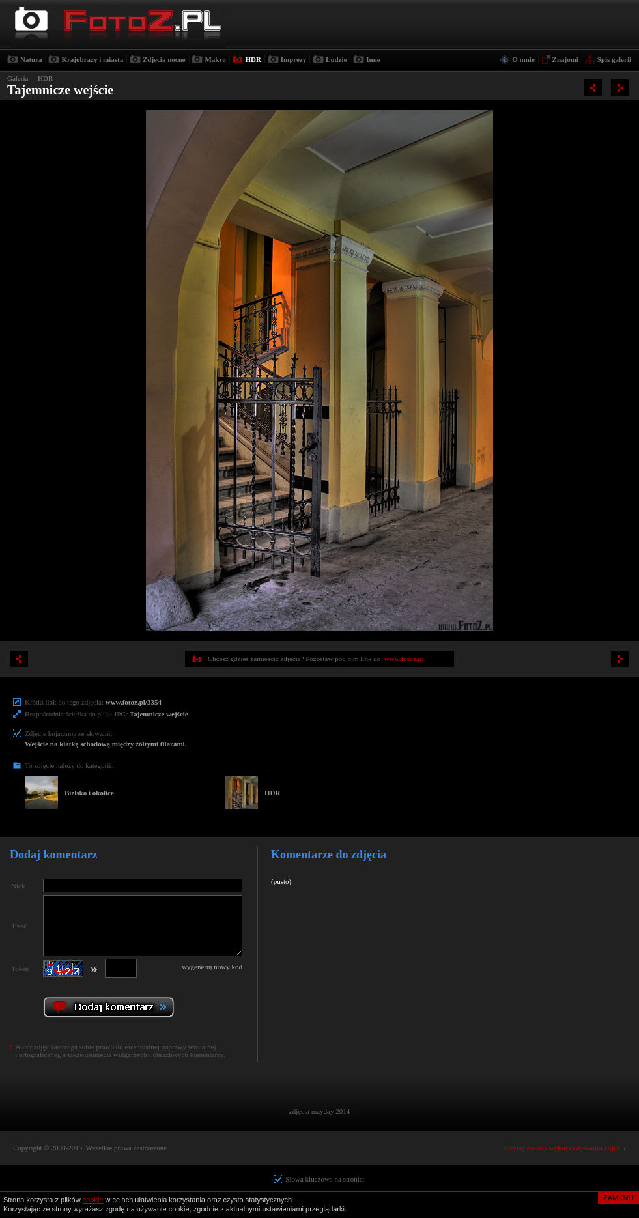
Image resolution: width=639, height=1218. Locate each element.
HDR (253, 59)
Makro (215, 59)
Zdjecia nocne (164, 59)
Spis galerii (614, 59)
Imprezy (294, 59)
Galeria (17, 78)
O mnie (523, 59)
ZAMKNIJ (618, 1198)
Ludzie (336, 59)
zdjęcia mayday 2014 (319, 1111)
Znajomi (565, 59)
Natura (31, 59)
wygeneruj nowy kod (212, 966)
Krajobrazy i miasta (92, 59)
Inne (373, 59)
